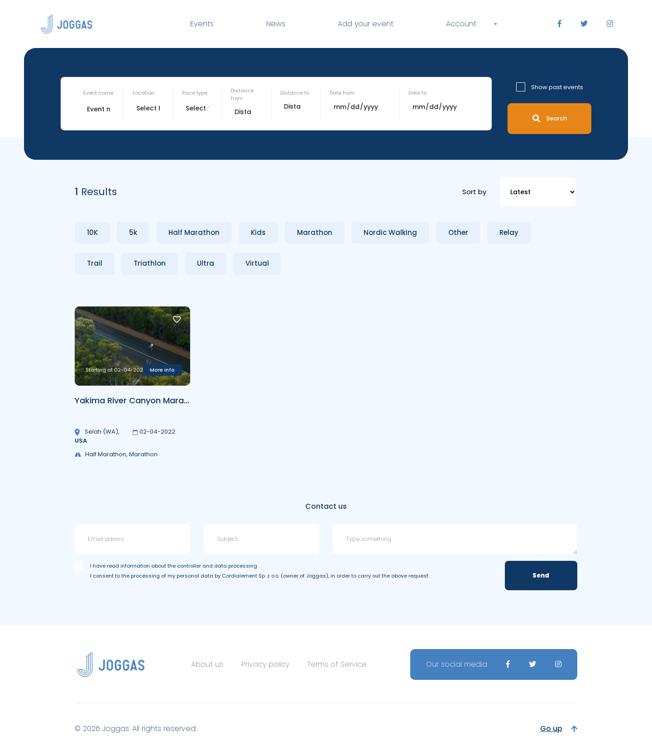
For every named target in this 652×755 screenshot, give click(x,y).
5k (133, 232)
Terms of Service (337, 664)
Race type (194, 92)
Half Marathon (194, 232)
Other (458, 232)
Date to (417, 92)
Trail (94, 263)
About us (207, 664)
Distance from (242, 94)
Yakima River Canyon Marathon (139, 400)
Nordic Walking (390, 232)
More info (162, 369)
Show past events (557, 87)
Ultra (205, 263)
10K (92, 232)
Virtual (257, 263)
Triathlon (150, 263)
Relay (508, 232)
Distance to (294, 92)
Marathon (314, 232)
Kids (258, 232)
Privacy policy (265, 664)
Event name (98, 92)
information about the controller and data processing (188, 565)
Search (549, 118)
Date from (342, 92)
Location (143, 92)
